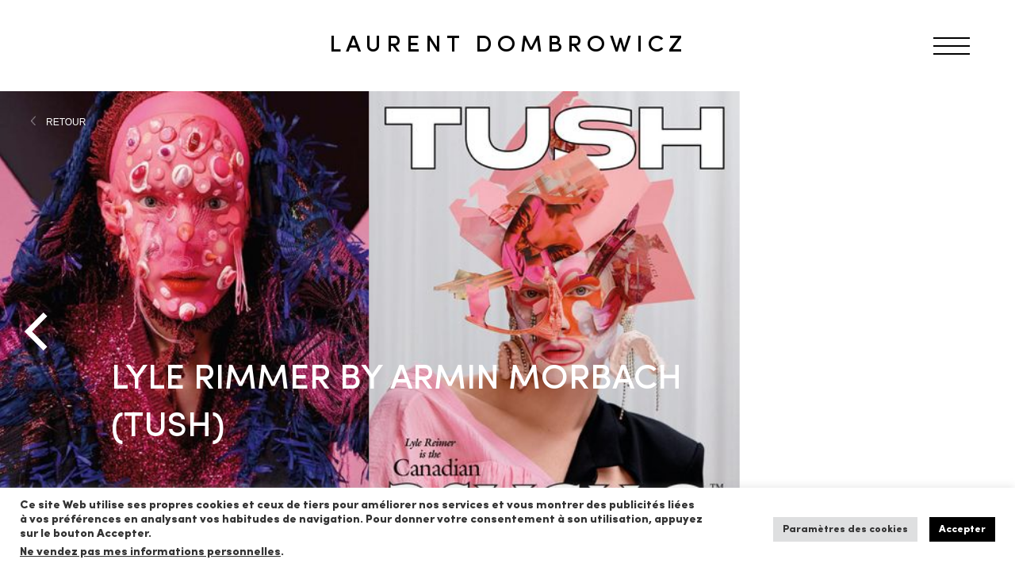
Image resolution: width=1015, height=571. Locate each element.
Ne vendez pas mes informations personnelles (150, 552)
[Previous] (39, 331)
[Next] (975, 331)
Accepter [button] (962, 529)
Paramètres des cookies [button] (845, 529)
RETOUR (66, 122)
